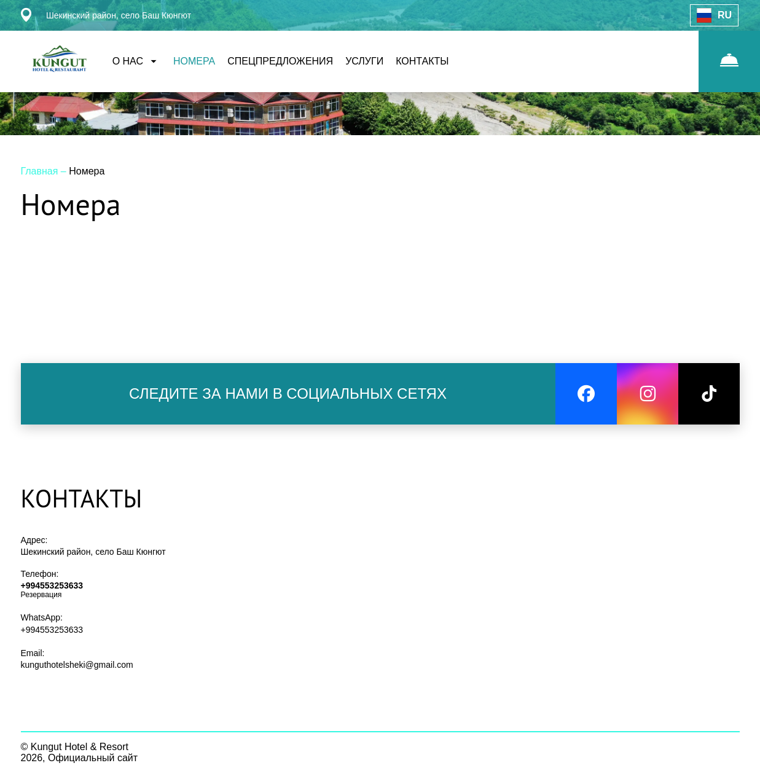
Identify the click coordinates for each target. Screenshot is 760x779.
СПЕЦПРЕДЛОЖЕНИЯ (280, 61)
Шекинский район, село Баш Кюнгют (93, 552)
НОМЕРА (194, 61)
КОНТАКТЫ (422, 61)
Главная (41, 171)
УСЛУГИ (364, 61)
